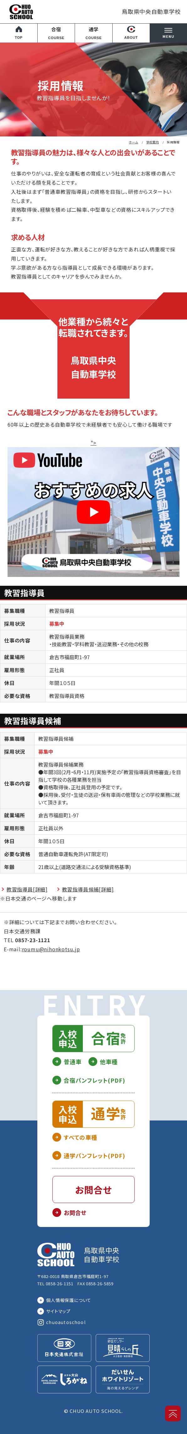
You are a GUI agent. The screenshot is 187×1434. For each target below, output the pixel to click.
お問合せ (75, 1212)
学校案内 (152, 142)
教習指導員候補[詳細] (88, 889)
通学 (94, 33)
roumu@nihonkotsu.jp (51, 949)
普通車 (72, 1061)
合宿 (56, 33)
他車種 (108, 1061)
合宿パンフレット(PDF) (94, 1080)
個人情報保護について (68, 1300)
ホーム (133, 142)
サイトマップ (58, 1311)
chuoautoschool (66, 1322)
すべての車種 (80, 1137)
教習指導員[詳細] (27, 889)
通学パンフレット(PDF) (94, 1155)
